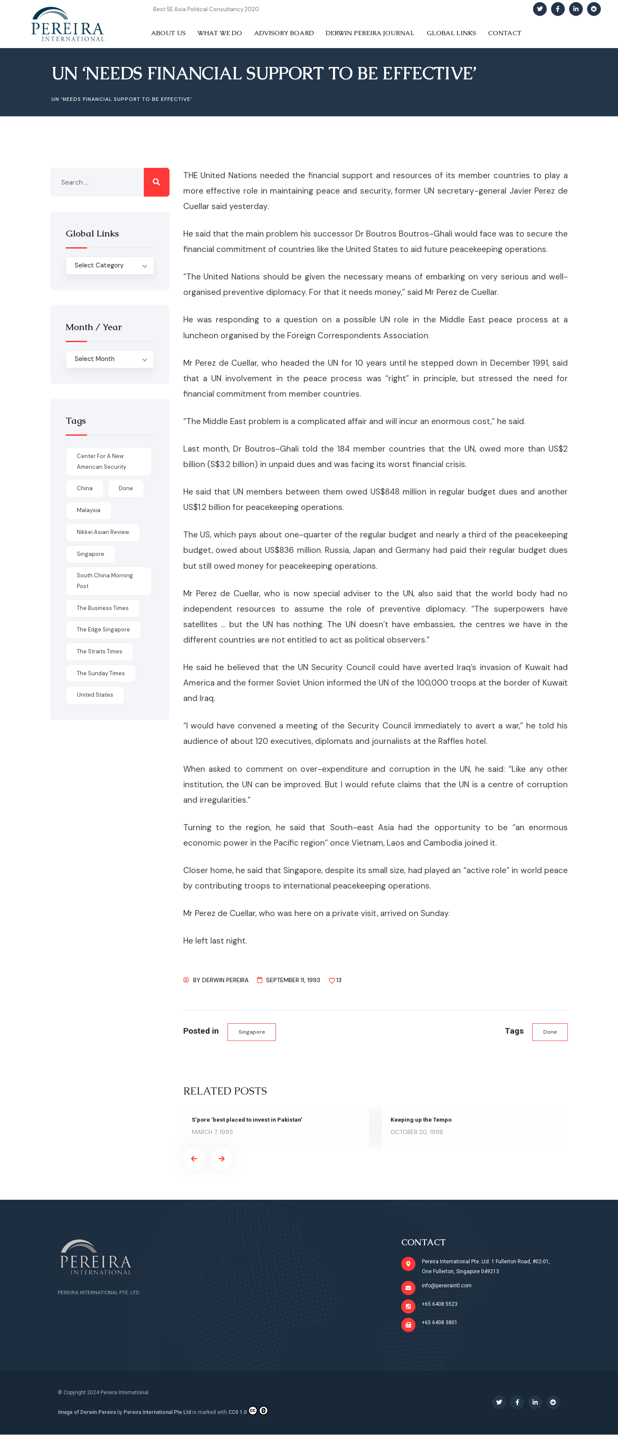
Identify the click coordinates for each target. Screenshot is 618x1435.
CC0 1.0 (248, 1411)
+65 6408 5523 (439, 1305)
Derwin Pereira (225, 980)
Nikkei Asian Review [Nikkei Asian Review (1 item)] (103, 532)
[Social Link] (540, 9)
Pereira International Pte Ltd (157, 1413)
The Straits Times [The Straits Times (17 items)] (99, 651)
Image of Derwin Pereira (87, 1413)
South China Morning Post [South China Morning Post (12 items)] (105, 581)
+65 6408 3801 (439, 1323)
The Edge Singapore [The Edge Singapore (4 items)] (103, 629)
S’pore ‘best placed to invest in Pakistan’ (249, 1119)
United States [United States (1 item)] (95, 694)
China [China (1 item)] (85, 488)
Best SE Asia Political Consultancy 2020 (206, 9)
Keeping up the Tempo (422, 1119)
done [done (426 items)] (126, 488)
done (549, 1032)
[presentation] (194, 1159)
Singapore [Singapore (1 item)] (90, 554)
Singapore (252, 1032)
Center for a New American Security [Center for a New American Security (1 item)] (101, 461)
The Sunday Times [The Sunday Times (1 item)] (101, 673)
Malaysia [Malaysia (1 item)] (88, 510)
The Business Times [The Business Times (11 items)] (103, 608)
